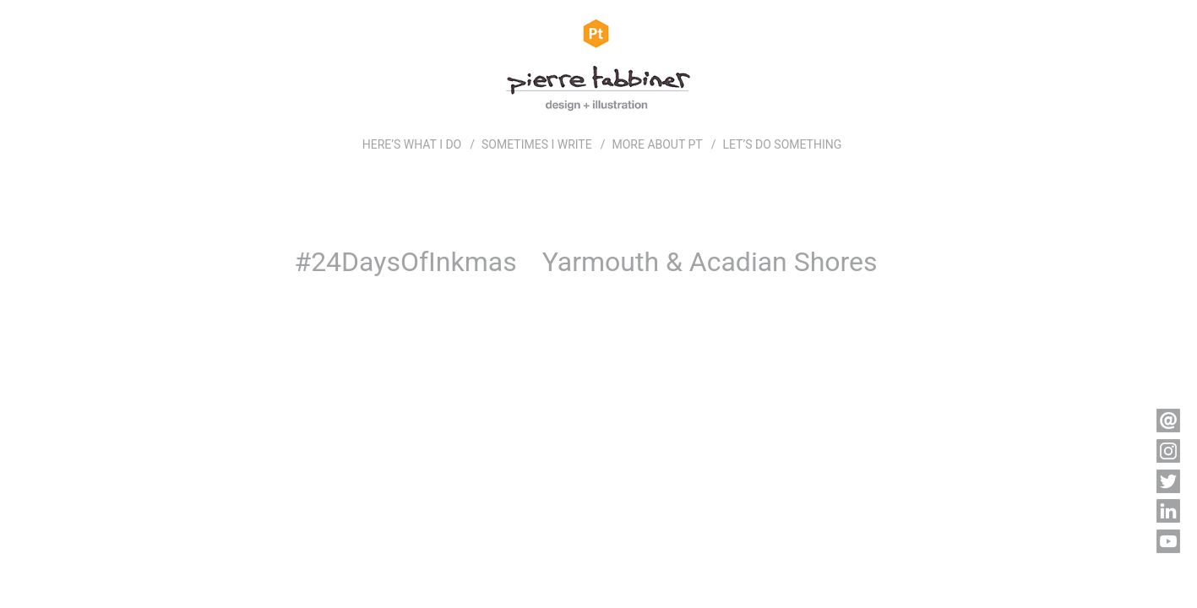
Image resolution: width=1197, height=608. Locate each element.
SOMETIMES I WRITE (537, 144)
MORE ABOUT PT (657, 144)
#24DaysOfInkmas (405, 262)
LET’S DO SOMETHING (781, 144)
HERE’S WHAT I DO (412, 144)
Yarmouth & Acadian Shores (710, 262)
